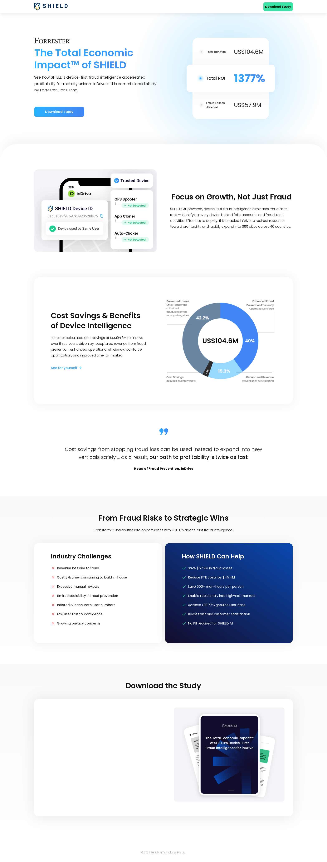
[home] (51, 6)
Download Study (278, 7)
